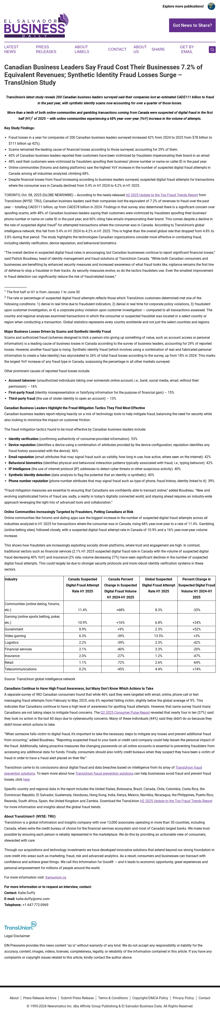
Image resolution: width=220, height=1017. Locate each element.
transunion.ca (55, 877)
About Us (140, 49)
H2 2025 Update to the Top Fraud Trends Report (162, 195)
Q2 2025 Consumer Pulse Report (125, 712)
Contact (117, 49)
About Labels (82, 49)
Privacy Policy (183, 998)
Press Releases (46, 49)
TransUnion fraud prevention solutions (104, 773)
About (14, 998)
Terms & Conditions (113, 998)
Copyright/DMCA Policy (150, 998)
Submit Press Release (77, 998)
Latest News (11, 49)
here (26, 779)
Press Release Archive (39, 998)
